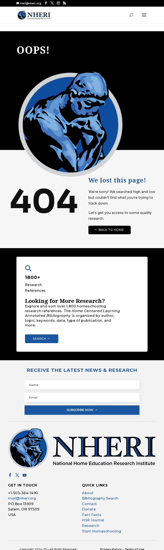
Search (39, 338)
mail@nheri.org (22, 498)
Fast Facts (91, 515)
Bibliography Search (100, 498)
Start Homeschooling (101, 531)
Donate (89, 509)
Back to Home (111, 229)
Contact (89, 504)
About (88, 493)
